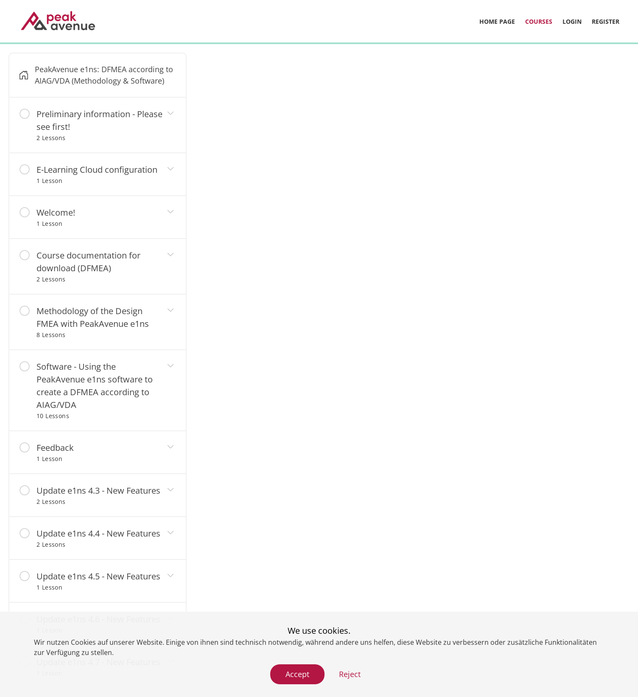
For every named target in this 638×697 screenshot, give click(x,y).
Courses (538, 21)
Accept (297, 674)
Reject (350, 674)
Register (605, 21)
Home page (497, 21)
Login (572, 21)
